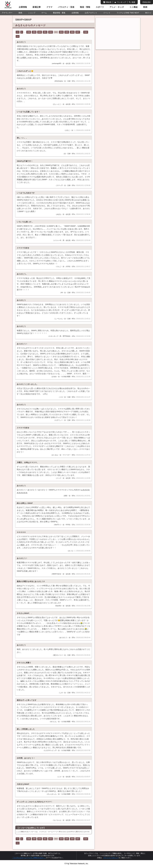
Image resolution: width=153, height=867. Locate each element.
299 (34, 32)
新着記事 (37, 7)
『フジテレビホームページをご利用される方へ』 (29, 858)
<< (18, 32)
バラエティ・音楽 (66, 7)
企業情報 (23, 7)
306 (72, 32)
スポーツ (100, 7)
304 (61, 32)
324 (85, 32)
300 (39, 32)
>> (18, 36)
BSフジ (148, 13)
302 (50, 32)
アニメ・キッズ (117, 7)
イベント (106, 13)
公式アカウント (91, 13)
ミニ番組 (133, 7)
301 (45, 32)
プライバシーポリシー (111, 858)
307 (77, 32)
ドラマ (49, 7)
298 (28, 32)
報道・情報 (85, 7)
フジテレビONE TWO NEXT (128, 13)
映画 (145, 7)
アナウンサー (7, 13)
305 (66, 32)
